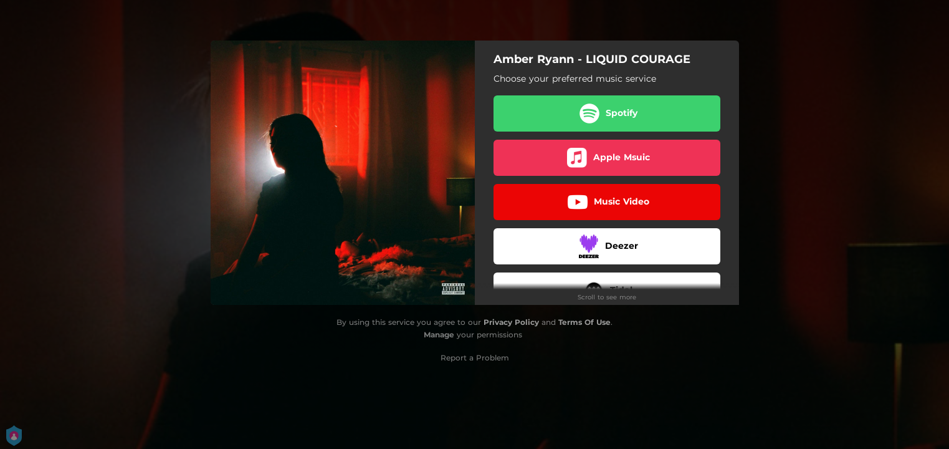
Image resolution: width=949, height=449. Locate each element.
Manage (439, 334)
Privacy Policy (511, 322)
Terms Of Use (584, 322)
